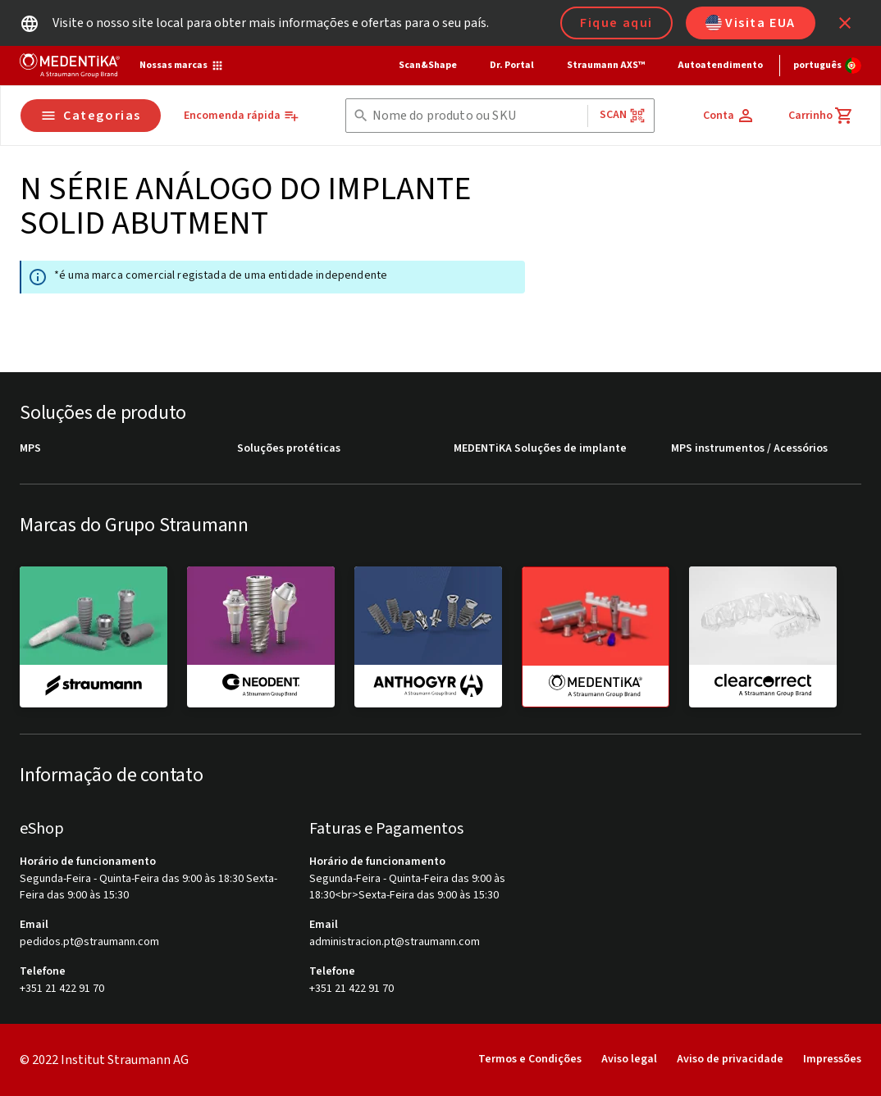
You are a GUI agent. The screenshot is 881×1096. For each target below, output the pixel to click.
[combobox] (476, 116)
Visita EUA (750, 23)
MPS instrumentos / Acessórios (749, 449)
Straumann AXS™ (606, 65)
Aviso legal (629, 1059)
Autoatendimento (720, 65)
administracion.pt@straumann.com (394, 942)
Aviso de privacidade (730, 1059)
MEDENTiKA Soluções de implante (540, 449)
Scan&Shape (428, 65)
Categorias (90, 116)
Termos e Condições (530, 1059)
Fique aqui (616, 23)
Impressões (832, 1059)
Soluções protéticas (288, 449)
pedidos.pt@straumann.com (89, 942)
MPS (30, 449)
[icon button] (845, 23)
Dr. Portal (512, 65)
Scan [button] (623, 115)
